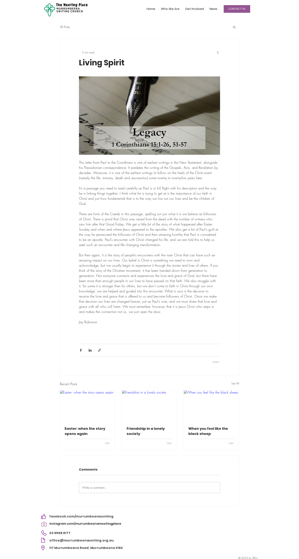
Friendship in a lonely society (146, 431)
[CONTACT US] (237, 9)
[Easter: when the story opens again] (87, 406)
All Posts (65, 27)
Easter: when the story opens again (85, 431)
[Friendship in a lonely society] (149, 406)
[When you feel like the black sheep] (211, 406)
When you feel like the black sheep (208, 431)
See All (235, 383)
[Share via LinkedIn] (90, 350)
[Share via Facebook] (81, 350)
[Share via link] (99, 350)
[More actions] (217, 52)
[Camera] (44, 524)
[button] (234, 26)
